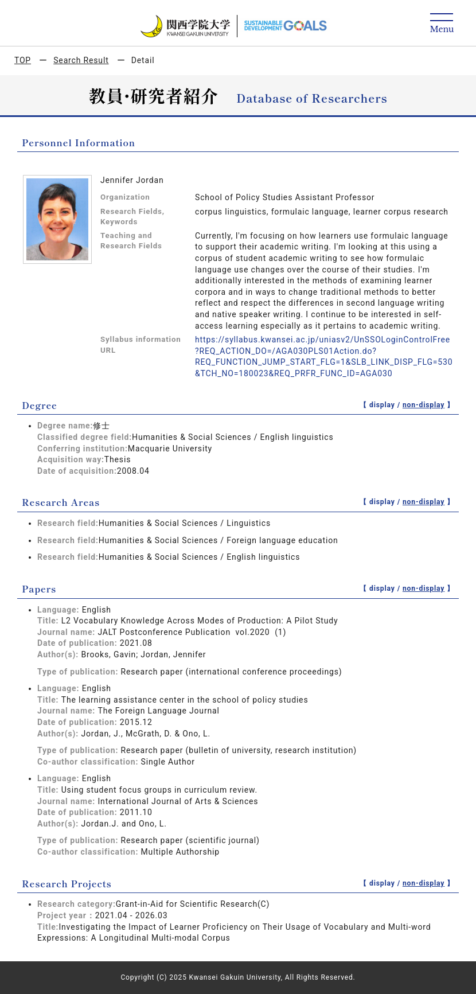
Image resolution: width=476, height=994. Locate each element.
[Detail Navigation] (442, 24)
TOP (22, 60)
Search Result (80, 60)
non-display (423, 405)
